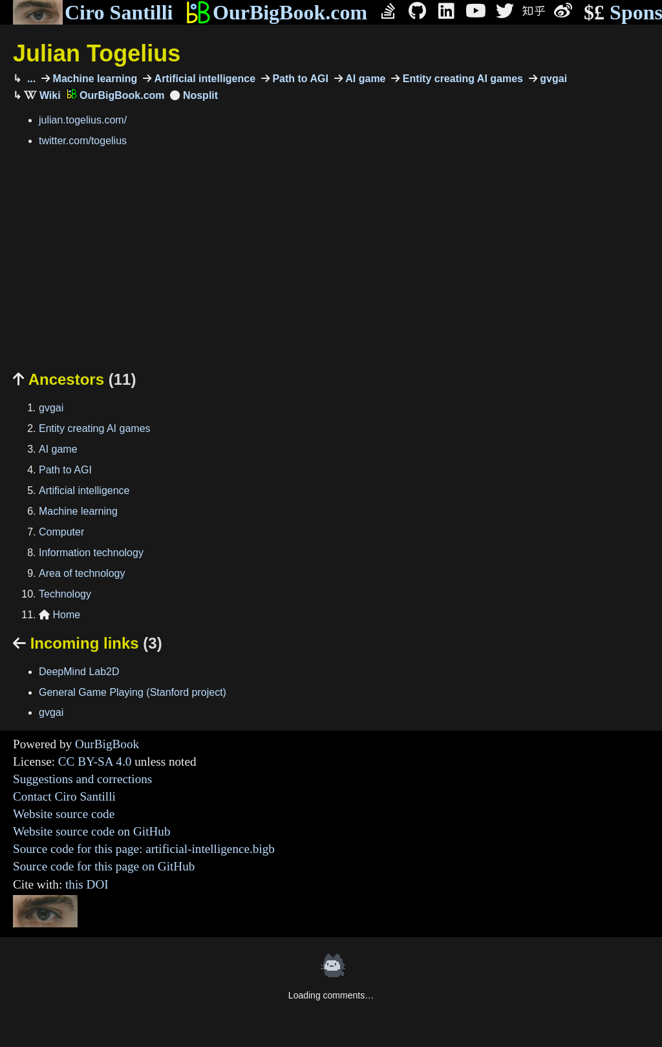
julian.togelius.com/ (83, 119)
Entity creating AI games (461, 78)
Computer (61, 531)
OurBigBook (107, 744)
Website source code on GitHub (92, 831)
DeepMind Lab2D (79, 671)
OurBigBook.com (276, 12)
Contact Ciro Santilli (64, 796)
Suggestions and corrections (82, 779)
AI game (364, 78)
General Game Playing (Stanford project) (132, 692)
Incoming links (87, 643)
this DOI (87, 884)
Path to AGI (299, 78)
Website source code (63, 814)
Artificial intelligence (203, 78)
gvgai (552, 78)
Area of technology (82, 573)
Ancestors (74, 379)
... (30, 78)
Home (59, 614)
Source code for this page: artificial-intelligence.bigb (144, 849)
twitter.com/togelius (83, 140)
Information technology (91, 552)
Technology (65, 593)
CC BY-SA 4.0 (95, 761)
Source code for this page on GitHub (104, 866)
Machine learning (93, 78)
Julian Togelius (96, 53)
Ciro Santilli (93, 12)
